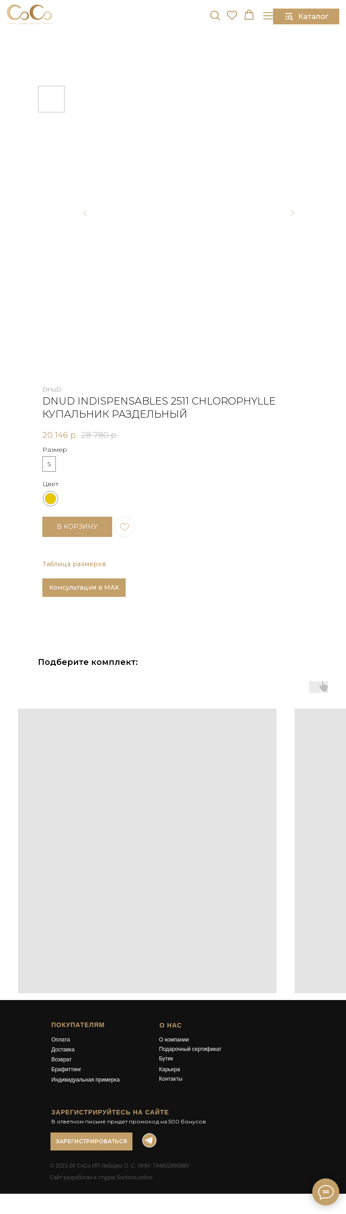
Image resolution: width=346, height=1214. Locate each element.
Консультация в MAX (84, 587)
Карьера (169, 1069)
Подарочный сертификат (190, 1049)
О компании (174, 1040)
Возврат (61, 1059)
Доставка (63, 1049)
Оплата (60, 1040)
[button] (214, 14)
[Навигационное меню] (268, 15)
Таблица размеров (74, 564)
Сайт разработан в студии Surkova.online (101, 1177)
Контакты (170, 1079)
